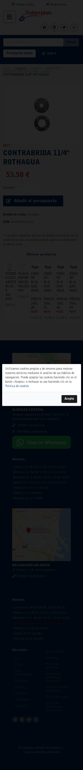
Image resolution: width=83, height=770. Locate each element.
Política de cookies (17, 386)
